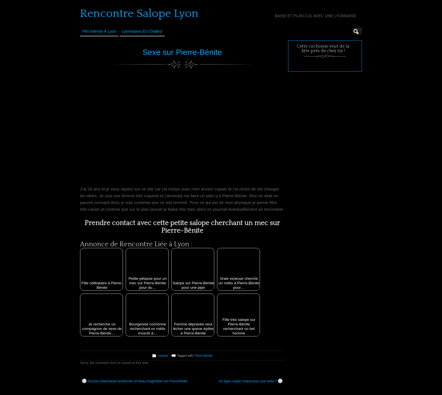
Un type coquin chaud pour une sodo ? (250, 381)
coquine (163, 355)
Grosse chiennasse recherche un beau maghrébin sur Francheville (134, 381)
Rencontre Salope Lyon (139, 13)
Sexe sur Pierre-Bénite (182, 52)
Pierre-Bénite (204, 355)
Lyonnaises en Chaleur (142, 31)
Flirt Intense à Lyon (99, 31)
